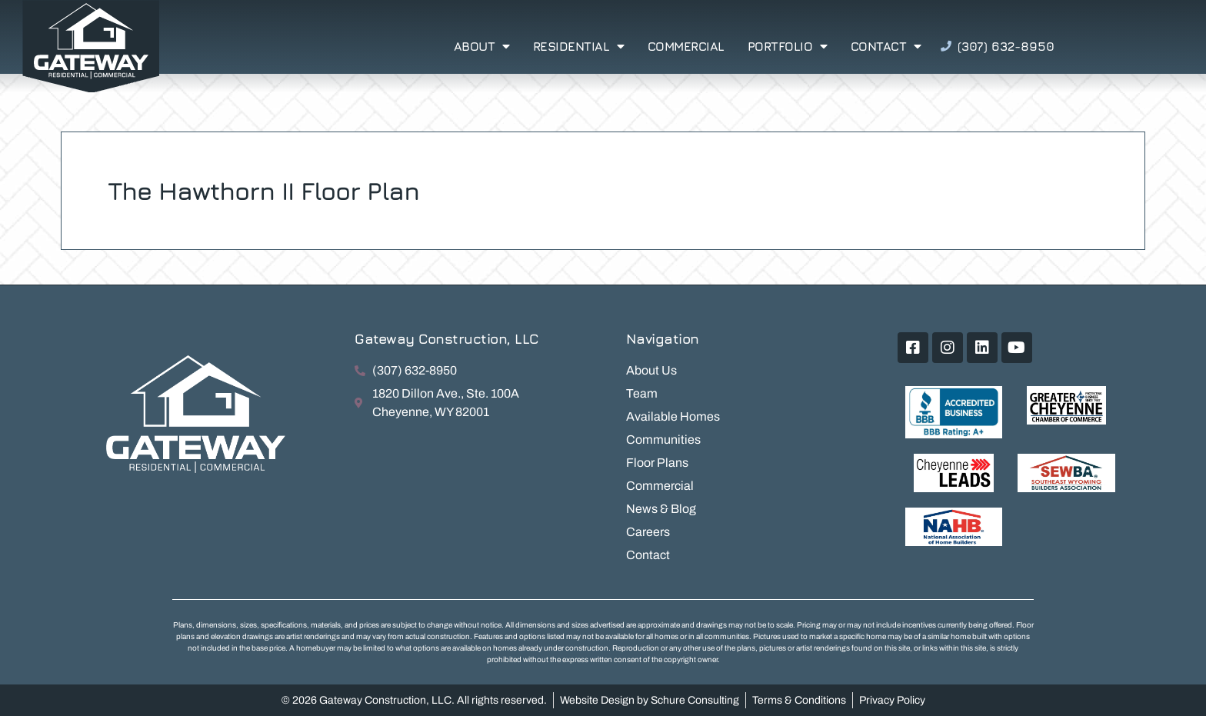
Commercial (686, 46)
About (482, 46)
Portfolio (788, 46)
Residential (579, 46)
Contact (886, 46)
